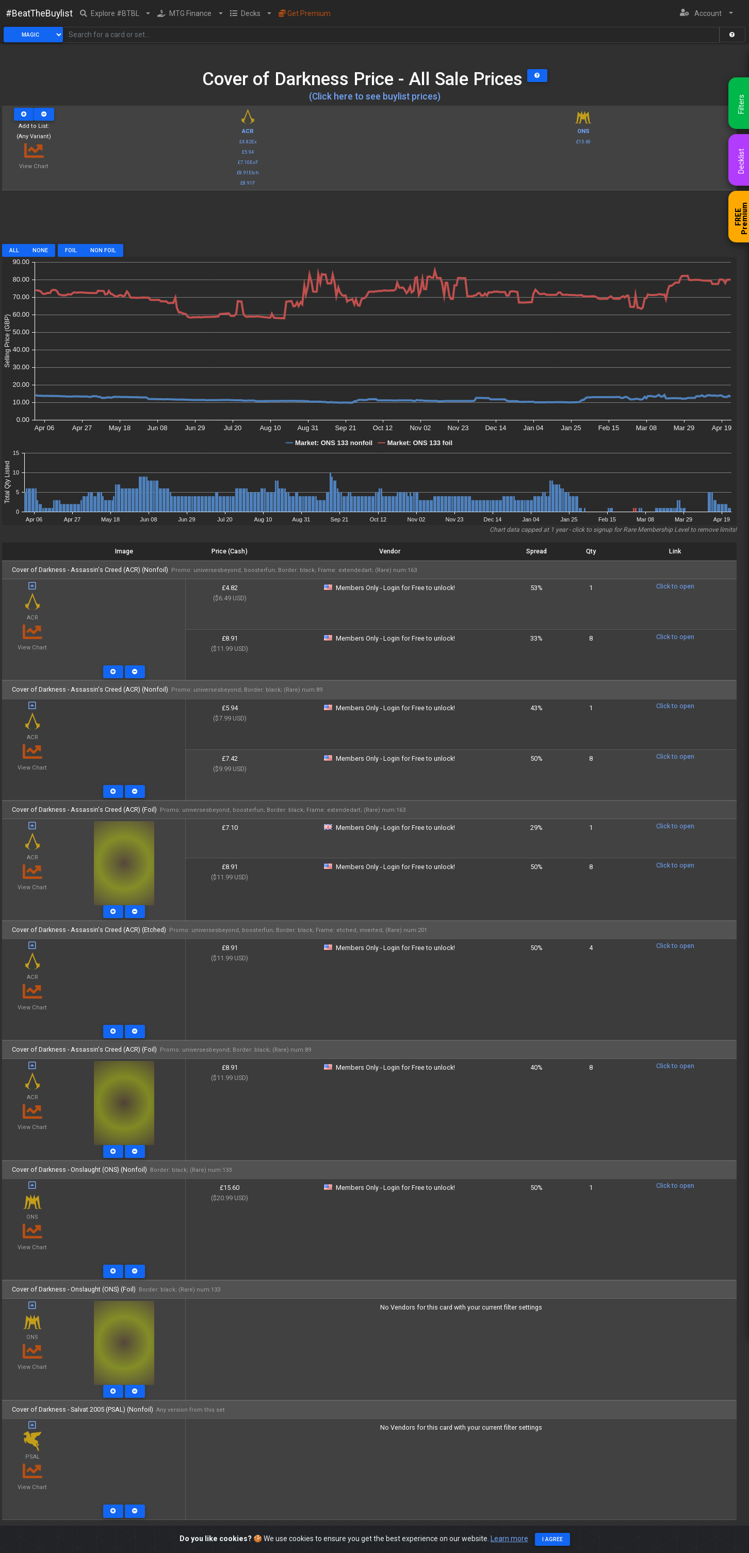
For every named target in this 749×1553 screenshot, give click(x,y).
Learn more (509, 1538)
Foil (71, 250)
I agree (552, 1539)
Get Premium (305, 13)
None (40, 250)
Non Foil (103, 250)
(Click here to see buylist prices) (375, 96)
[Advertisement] (369, 221)
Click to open (675, 586)
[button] (115, 13)
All (14, 250)
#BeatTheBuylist (39, 13)
